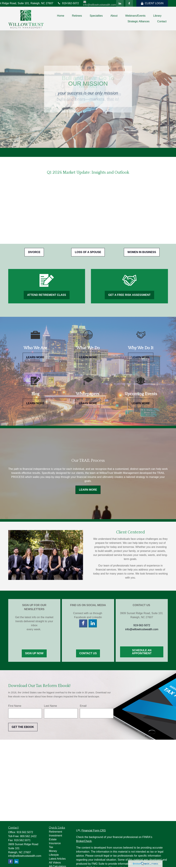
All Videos (55, 862)
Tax (51, 847)
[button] (61, 16)
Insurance (55, 843)
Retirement (55, 831)
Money (53, 851)
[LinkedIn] (120, 3)
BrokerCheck (84, 841)
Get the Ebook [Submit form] (23, 727)
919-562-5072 (68, 3)
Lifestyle (54, 854)
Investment (55, 835)
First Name (14, 705)
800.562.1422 (28, 836)
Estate (52, 839)
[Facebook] (129, 3)
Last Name (50, 705)
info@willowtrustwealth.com (99, 3)
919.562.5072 (25, 832)
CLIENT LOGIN (152, 3)
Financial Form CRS (94, 830)
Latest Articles (57, 858)
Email (83, 705)
